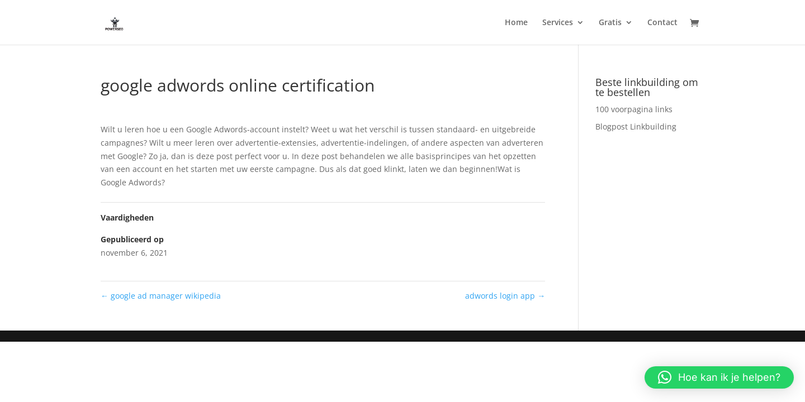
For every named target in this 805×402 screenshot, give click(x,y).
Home (516, 22)
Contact (662, 22)
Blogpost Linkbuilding (635, 126)
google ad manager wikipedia (161, 295)
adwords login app (505, 295)
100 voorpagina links (634, 109)
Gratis (610, 22)
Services (557, 22)
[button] (719, 377)
